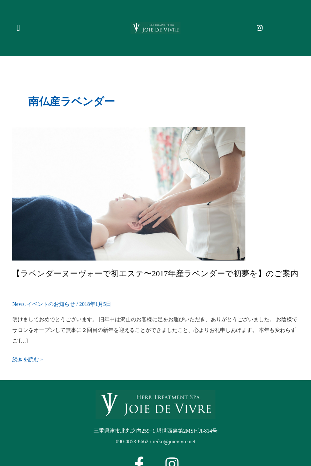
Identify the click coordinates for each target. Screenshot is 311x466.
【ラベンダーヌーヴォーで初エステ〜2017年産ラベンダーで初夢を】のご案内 (155, 273)
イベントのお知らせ (51, 304)
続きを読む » (27, 359)
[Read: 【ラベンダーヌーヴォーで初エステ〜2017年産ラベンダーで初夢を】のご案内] (128, 193)
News (18, 304)
